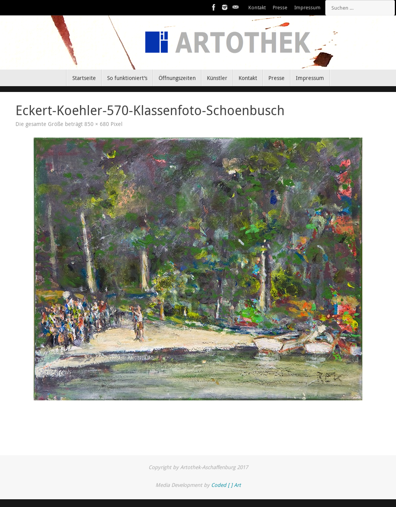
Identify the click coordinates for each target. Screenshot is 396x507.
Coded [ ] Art (226, 484)
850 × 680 (96, 124)
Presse (280, 7)
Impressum (307, 7)
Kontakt (257, 7)
